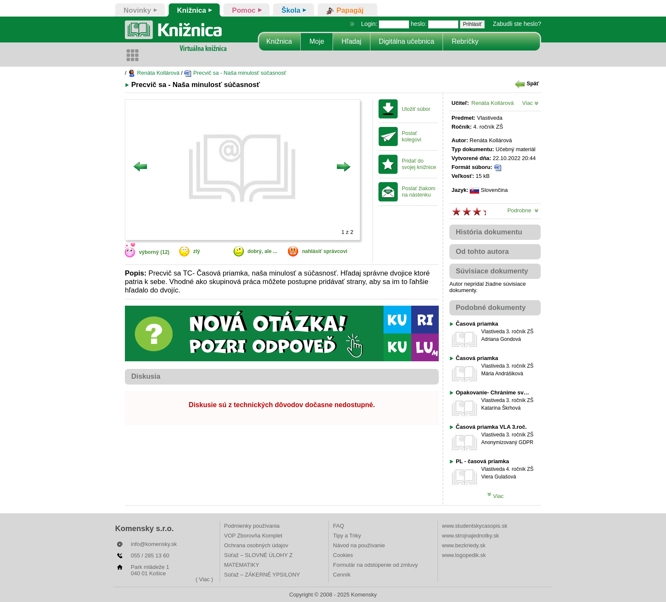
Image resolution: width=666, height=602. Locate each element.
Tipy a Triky (347, 535)
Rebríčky (465, 41)
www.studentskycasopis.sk (475, 526)
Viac (530, 103)
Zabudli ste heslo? (517, 23)
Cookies (343, 555)
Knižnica (279, 41)
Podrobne (523, 210)
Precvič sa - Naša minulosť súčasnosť (235, 73)
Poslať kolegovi (411, 136)
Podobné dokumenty (491, 308)
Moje (316, 41)
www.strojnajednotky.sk (470, 535)
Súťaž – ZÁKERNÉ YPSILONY (262, 574)
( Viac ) (204, 579)
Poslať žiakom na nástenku (418, 192)
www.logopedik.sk (464, 555)
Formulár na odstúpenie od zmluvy (375, 565)
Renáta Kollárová (153, 73)
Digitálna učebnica (407, 41)
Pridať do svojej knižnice (419, 164)
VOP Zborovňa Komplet (253, 535)
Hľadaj (351, 41)
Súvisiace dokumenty (492, 271)
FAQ (338, 526)
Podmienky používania (252, 526)
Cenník (341, 574)
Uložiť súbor (416, 109)
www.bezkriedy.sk (463, 545)
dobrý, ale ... (262, 251)
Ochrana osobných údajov (256, 545)
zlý (196, 251)
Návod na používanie (359, 545)
